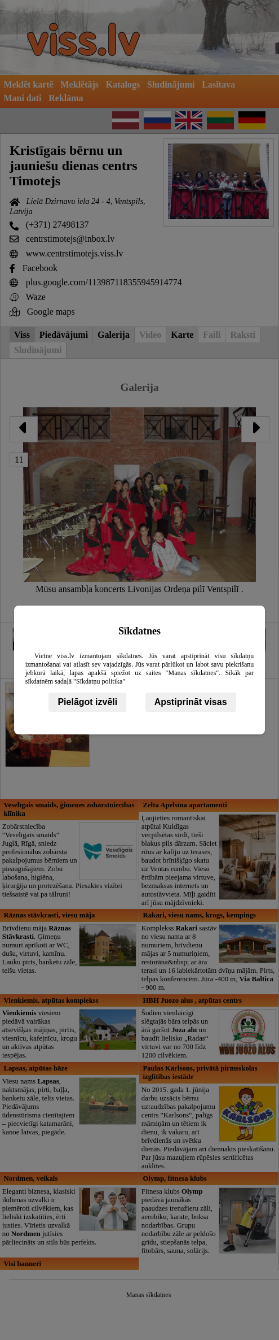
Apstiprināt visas (190, 702)
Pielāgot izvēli (87, 702)
